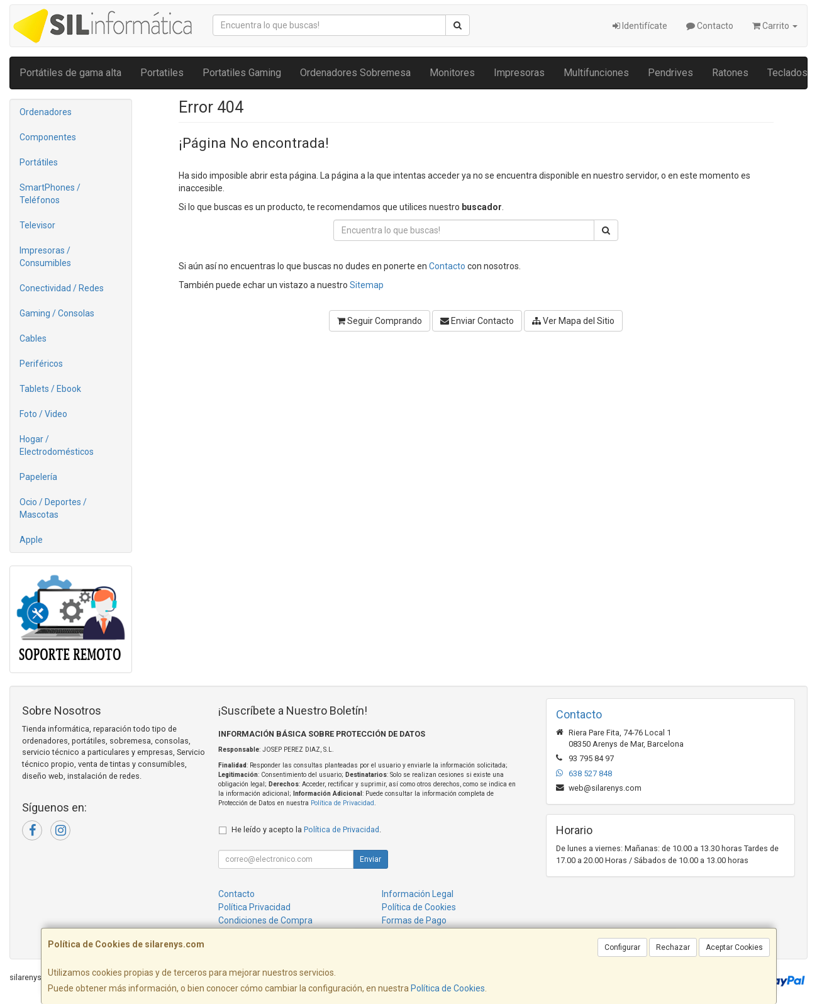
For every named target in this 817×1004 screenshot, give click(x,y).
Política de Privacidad (342, 803)
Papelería (38, 477)
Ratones (730, 73)
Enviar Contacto (477, 321)
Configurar (622, 947)
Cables (33, 338)
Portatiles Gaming (242, 73)
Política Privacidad (254, 907)
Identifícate (640, 26)
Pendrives (670, 73)
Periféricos (41, 364)
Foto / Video (43, 414)
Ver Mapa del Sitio (573, 321)
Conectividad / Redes (61, 288)
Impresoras (519, 73)
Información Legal (417, 894)
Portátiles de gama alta (70, 73)
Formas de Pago (414, 920)
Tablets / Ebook (50, 389)
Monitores (452, 73)
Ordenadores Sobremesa (355, 73)
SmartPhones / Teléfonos (50, 193)
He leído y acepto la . (306, 829)
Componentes (47, 137)
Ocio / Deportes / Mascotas (53, 508)
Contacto (709, 26)
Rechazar (673, 947)
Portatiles (162, 73)
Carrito (775, 26)
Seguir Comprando (379, 321)
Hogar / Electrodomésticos (56, 445)
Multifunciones (596, 73)
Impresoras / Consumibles (45, 256)
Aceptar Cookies (734, 947)
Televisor (37, 225)
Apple (31, 540)
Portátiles (38, 162)
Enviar (370, 859)
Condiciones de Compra (265, 920)
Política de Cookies (448, 988)
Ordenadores (45, 112)
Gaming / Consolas (56, 313)
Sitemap (367, 285)
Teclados (787, 73)
